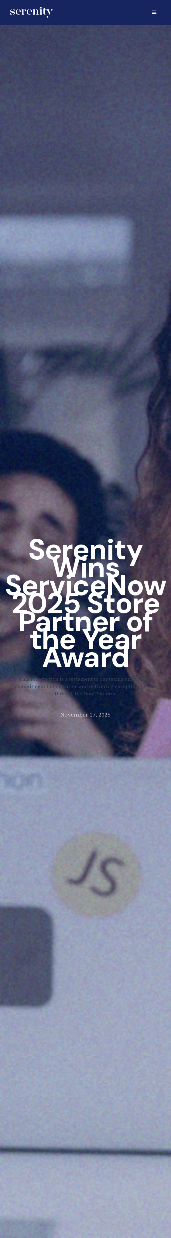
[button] (154, 12)
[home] (30, 12)
